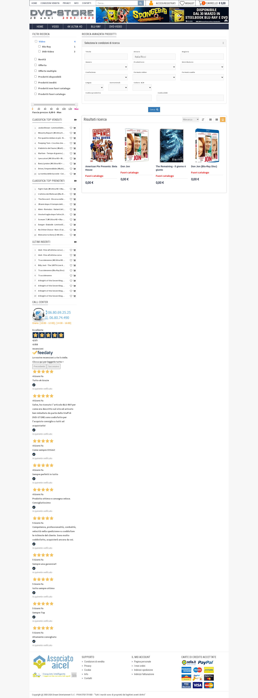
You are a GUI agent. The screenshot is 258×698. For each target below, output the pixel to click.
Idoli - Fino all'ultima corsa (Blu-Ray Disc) (51, 250)
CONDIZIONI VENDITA (50, 3)
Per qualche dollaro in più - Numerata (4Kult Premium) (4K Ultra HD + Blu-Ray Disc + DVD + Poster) (51, 138)
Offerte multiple (47, 70)
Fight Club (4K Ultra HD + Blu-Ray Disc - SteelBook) (51, 189)
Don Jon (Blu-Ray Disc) (204, 166)
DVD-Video (115, 26)
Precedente (39, 366)
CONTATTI (86, 3)
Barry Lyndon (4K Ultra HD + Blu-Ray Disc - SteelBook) (51, 163)
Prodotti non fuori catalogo (54, 88)
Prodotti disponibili (49, 76)
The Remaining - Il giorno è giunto (171, 168)
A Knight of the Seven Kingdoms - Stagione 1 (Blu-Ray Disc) (51, 285)
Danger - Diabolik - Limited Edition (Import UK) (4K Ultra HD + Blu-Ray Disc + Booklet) (51, 224)
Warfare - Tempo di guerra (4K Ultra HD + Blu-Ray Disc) (51, 153)
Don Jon (125, 166)
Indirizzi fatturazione (144, 674)
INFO (76, 3)
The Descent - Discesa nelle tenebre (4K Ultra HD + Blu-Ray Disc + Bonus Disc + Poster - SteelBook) (51, 199)
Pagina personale (142, 661)
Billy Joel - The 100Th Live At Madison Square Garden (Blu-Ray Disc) (51, 265)
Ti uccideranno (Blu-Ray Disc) (51, 270)
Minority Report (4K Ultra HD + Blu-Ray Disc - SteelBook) (51, 133)
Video (55, 26)
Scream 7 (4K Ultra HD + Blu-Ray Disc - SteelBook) (51, 219)
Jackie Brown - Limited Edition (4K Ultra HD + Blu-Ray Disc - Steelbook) (51, 127)
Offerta (42, 65)
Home (40, 26)
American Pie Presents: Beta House (101, 168)
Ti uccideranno (45, 275)
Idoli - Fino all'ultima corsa (50, 255)
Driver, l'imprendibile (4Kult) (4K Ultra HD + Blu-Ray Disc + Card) (51, 168)
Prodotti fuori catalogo (52, 94)
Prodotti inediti (47, 82)
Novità (42, 59)
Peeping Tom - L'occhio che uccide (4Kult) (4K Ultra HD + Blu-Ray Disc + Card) (51, 143)
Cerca (154, 109)
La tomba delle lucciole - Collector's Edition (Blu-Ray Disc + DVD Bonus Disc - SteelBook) (51, 173)
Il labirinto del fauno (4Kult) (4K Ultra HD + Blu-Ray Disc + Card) (51, 148)
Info (86, 674)
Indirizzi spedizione (143, 670)
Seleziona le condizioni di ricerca (102, 43)
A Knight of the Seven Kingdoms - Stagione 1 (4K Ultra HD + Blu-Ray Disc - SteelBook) (51, 296)
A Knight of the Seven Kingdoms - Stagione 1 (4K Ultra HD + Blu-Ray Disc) (51, 290)
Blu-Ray (96, 26)
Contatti (88, 678)
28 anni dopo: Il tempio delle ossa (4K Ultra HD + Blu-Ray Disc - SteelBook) (51, 204)
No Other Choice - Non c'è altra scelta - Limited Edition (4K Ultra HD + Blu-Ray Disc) (51, 229)
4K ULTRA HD (74, 26)
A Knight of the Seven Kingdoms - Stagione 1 (51, 280)
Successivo (53, 366)
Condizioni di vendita (94, 661)
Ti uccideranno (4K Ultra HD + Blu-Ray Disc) (51, 260)
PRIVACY (67, 3)
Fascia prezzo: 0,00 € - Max (46, 112)
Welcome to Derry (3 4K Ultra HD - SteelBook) (51, 234)
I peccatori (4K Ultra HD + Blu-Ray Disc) (51, 158)
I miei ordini (139, 665)
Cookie (87, 670)
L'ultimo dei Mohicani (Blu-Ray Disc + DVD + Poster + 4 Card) (51, 194)
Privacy (87, 665)
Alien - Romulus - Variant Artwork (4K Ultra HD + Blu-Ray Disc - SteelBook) (51, 209)
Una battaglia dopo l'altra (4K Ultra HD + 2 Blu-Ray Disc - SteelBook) (51, 214)
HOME (34, 3)
